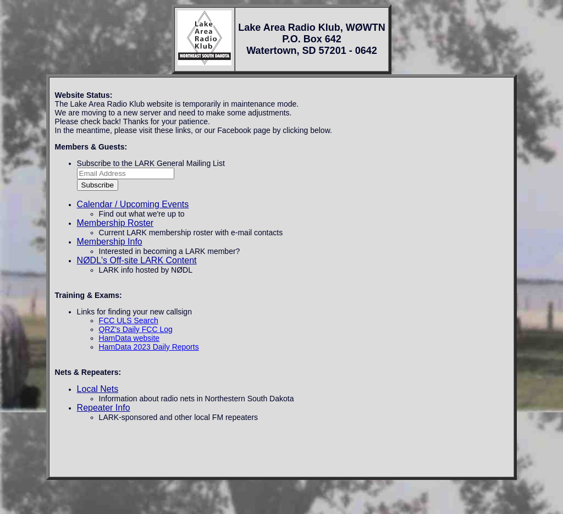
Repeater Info (103, 407)
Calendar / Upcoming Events (133, 204)
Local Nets (98, 389)
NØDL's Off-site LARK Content (137, 260)
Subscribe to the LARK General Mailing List (151, 163)
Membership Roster (115, 223)
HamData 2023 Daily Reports (149, 346)
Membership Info (109, 241)
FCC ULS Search (128, 320)
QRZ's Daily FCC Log (136, 329)
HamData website (129, 338)
